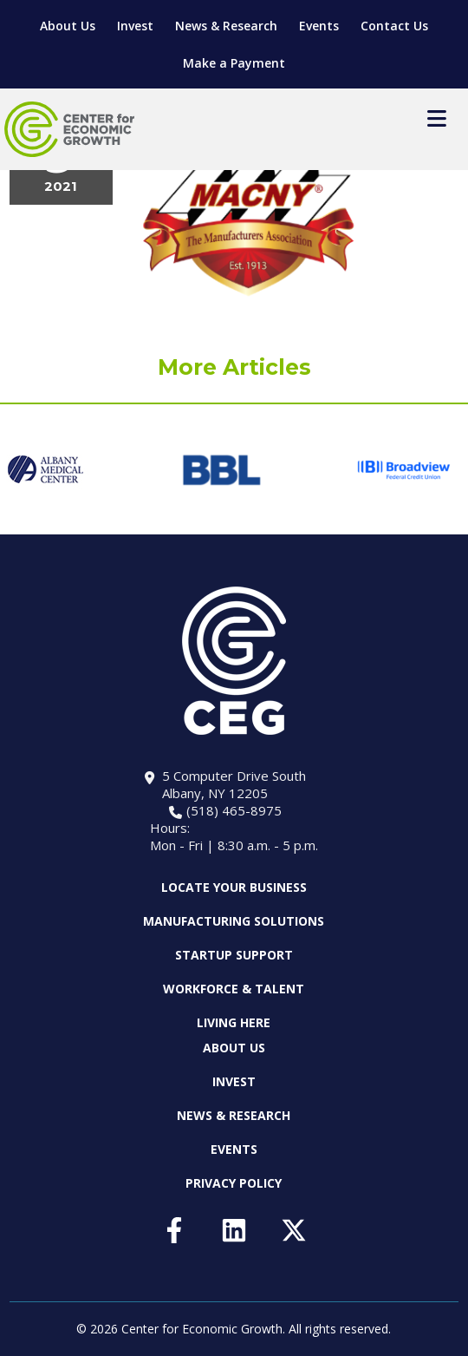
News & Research (226, 25)
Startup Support (234, 955)
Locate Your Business (234, 887)
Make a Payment (234, 63)
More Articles (234, 367)
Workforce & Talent (233, 988)
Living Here (233, 1022)
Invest (135, 25)
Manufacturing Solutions (233, 921)
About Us (67, 25)
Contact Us (394, 25)
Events (319, 25)
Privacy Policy (233, 1183)
